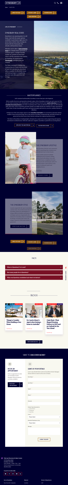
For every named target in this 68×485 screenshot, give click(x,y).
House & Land (34, 12)
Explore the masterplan (25, 131)
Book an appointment (16, 384)
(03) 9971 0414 (7, 465)
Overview (6, 483)
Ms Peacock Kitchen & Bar (47, 483)
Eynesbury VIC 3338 (8, 459)
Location (26, 481)
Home (6, 7)
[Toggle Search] (54, 3)
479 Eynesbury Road (8, 458)
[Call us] (57, 3)
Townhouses (50, 12)
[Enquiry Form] (44, 408)
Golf (42, 481)
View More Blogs (34, 342)
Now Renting (35, 16)
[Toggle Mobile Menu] (61, 3)
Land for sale (18, 12)
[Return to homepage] (13, 3)
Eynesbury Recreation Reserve (14, 104)
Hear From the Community (10, 481)
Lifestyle (26, 483)
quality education (51, 103)
